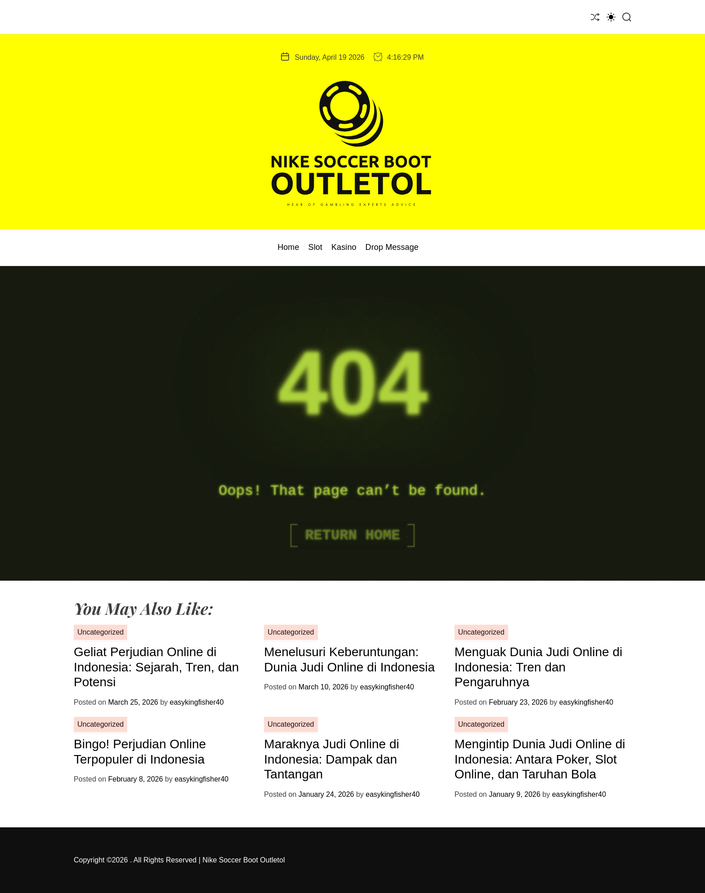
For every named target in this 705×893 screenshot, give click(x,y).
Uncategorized (100, 632)
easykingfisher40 (196, 702)
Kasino (344, 247)
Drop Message (392, 247)
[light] (611, 16)
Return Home (352, 535)
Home (288, 247)
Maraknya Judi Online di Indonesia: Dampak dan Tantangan (331, 759)
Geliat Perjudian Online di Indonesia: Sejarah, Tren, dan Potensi (156, 667)
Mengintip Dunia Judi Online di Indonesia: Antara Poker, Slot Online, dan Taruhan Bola (540, 759)
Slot (315, 247)
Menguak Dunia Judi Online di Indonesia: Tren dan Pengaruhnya (539, 667)
